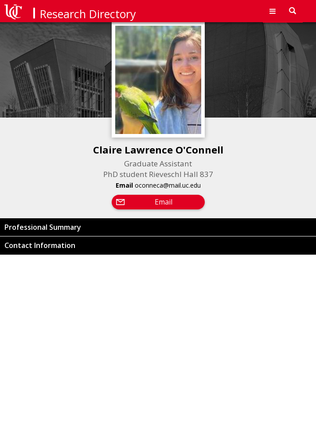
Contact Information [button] (39, 245)
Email (163, 202)
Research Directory (88, 13)
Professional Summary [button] (42, 227)
